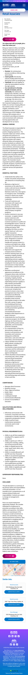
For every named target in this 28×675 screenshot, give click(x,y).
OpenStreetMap (18, 575)
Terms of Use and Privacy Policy (14, 673)
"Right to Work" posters (19, 660)
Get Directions (14, 561)
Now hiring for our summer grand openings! (14, 1)
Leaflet (12, 575)
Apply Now (8, 39)
